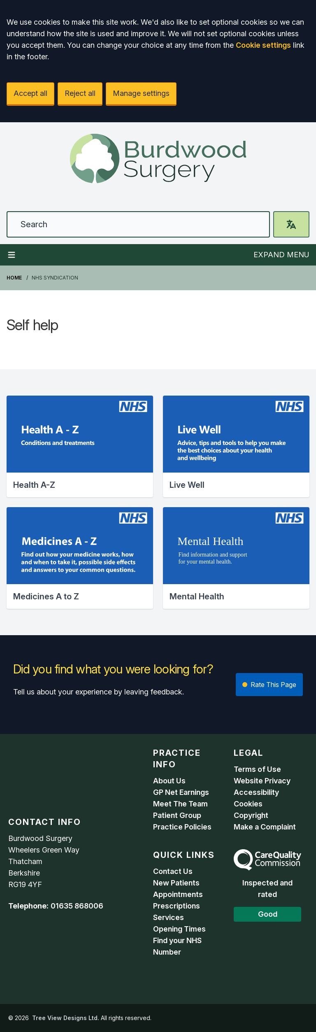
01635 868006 (77, 906)
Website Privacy (262, 780)
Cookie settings (263, 45)
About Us (169, 780)
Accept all (30, 93)
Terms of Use (257, 769)
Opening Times (179, 929)
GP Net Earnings (181, 792)
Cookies (248, 803)
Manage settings (141, 93)
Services (168, 917)
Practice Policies (182, 826)
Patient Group (177, 815)
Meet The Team (180, 803)
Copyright (251, 815)
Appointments (178, 894)
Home (14, 278)
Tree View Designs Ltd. (65, 1017)
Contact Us (173, 871)
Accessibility (256, 792)
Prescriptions (176, 906)
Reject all (80, 93)
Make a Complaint (265, 826)
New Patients (176, 882)
